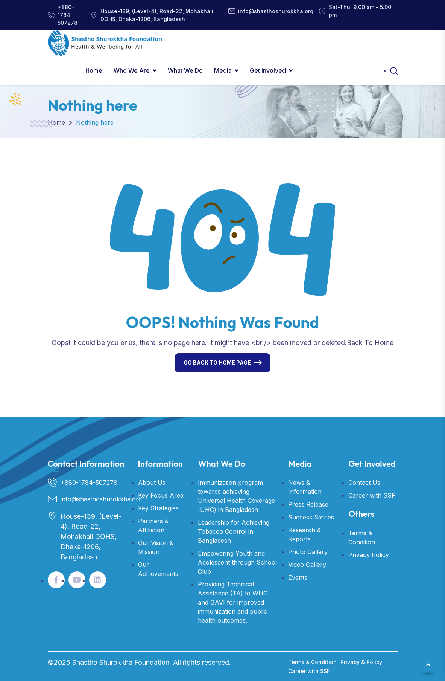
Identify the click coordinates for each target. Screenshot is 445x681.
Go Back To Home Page (217, 362)
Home (93, 70)
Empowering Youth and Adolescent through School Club (237, 562)
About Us (152, 482)
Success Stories (311, 517)
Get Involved (268, 70)
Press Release (308, 504)
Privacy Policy (368, 555)
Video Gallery (307, 564)
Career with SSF (371, 495)
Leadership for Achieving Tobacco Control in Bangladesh (233, 531)
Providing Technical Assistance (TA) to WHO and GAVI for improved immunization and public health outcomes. (233, 602)
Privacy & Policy (361, 662)
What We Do (185, 70)
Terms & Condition (312, 662)
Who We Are (132, 70)
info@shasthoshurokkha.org (275, 11)
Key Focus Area (161, 495)
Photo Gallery (308, 552)
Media (223, 70)
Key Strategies (158, 508)
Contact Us (364, 482)
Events (297, 577)
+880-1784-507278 (67, 15)
